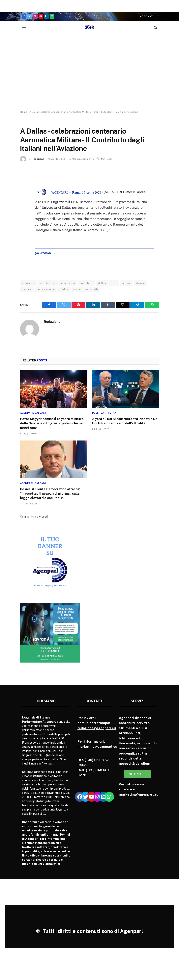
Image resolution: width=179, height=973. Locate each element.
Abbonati (147, 16)
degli (114, 283)
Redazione (38, 159)
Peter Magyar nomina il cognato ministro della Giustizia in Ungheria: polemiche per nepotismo (52, 423)
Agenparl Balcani (33, 412)
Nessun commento (81, 159)
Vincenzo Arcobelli (86, 289)
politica (64, 289)
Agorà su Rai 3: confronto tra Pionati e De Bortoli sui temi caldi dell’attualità (124, 421)
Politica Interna (104, 412)
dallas (102, 283)
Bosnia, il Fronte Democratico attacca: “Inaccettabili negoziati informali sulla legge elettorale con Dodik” (50, 493)
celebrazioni (48, 283)
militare (27, 289)
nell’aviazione (45, 289)
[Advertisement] (89, 76)
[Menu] (24, 27)
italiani (140, 283)
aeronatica (29, 283)
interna (126, 283)
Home (23, 112)
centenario (68, 283)
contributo (86, 283)
